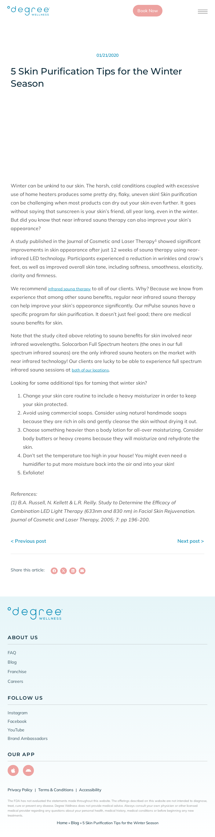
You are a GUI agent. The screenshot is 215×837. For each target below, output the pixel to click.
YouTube (16, 730)
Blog (12, 662)
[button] (54, 570)
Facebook (17, 721)
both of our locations (90, 370)
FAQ (12, 652)
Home (62, 822)
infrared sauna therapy (69, 288)
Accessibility (90, 789)
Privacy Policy (20, 789)
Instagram (17, 713)
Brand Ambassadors (28, 738)
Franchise (17, 671)
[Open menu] (203, 11)
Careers (15, 681)
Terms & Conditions (55, 789)
